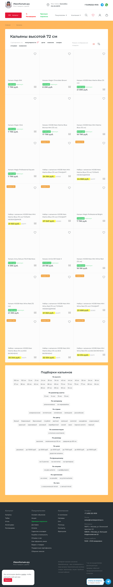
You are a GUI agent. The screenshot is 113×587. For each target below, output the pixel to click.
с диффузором (63, 470)
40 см (63, 380)
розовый (42, 425)
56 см (97, 380)
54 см (90, 380)
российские (79, 413)
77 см (83, 384)
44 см (70, 380)
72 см (70, 384)
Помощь (61, 525)
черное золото (80, 425)
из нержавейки (63, 404)
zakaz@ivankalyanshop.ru (93, 520)
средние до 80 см (69, 441)
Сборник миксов (37, 551)
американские (34, 413)
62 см (36, 384)
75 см (76, 384)
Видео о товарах (37, 545)
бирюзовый (25, 421)
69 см (56, 384)
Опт (59, 521)
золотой (73, 421)
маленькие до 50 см (52, 441)
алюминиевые (49, 404)
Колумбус (63, 4)
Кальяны (8, 515)
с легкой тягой (65, 486)
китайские (58, 413)
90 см (63, 388)
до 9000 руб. (91, 450)
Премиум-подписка (39, 521)
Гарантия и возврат (38, 531)
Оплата (34, 528)
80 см (90, 384)
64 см (43, 384)
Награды (61, 518)
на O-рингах (44, 462)
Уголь (7, 521)
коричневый (94, 421)
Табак (7, 518)
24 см (43, 380)
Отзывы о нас (36, 538)
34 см (56, 380)
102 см (23, 380)
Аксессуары (9, 525)
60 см (29, 384)
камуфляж (83, 421)
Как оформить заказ (39, 541)
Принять (8, 580)
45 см (77, 380)
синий (63, 425)
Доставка (35, 525)
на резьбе (53, 478)
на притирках (68, 462)
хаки (70, 425)
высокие (39, 441)
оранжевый (32, 425)
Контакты (61, 528)
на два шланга (49, 470)
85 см (43, 388)
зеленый (64, 421)
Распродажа (10, 528)
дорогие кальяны (56, 453)
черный (91, 425)
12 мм (46, 396)
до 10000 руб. (31, 450)
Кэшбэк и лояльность (39, 535)
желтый (56, 421)
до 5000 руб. (43, 450)
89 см (56, 388)
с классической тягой (50, 486)
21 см (36, 380)
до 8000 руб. (79, 450)
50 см (84, 380)
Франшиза (62, 531)
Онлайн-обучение (38, 515)
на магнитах (55, 462)
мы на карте (55, 6)
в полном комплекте (56, 433)
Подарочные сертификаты (41, 548)
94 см (70, 388)
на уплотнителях (66, 478)
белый (16, 421)
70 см (63, 384)
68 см (50, 384)
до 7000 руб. (67, 450)
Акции (33, 518)
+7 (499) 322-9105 (90, 513)
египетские (47, 413)
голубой (47, 421)
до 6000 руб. (55, 450)
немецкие (68, 413)
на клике (43, 478)
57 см (16, 384)
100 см (16, 380)
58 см (23, 384)
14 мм (53, 396)
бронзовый (37, 421)
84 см (96, 384)
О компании (62, 515)
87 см (50, 388)
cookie (23, 574)
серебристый (54, 425)
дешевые (19, 450)
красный (22, 425)
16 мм (66, 396)
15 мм (60, 396)
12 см (30, 380)
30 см (50, 380)
